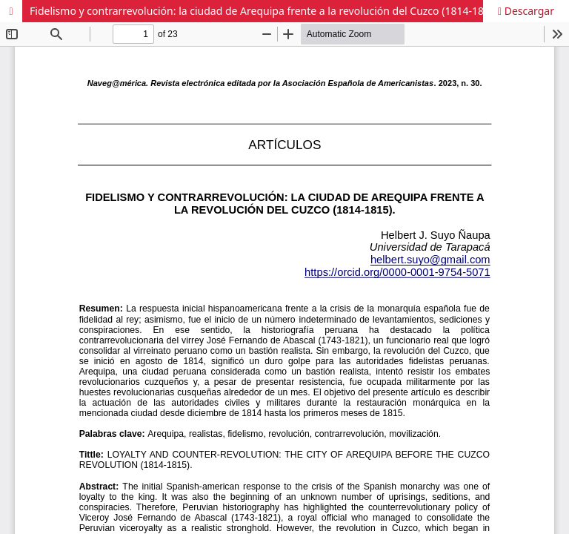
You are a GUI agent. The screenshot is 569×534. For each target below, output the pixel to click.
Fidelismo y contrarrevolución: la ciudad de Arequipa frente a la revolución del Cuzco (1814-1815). (266, 11)
